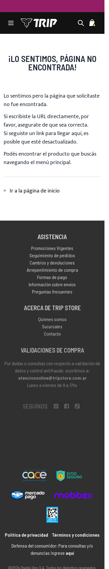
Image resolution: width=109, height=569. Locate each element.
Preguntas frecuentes (52, 292)
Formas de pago (52, 278)
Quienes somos (52, 320)
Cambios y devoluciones (52, 263)
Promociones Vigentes (52, 249)
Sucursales (52, 327)
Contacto (52, 335)
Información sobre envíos (52, 285)
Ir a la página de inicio (35, 191)
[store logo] (39, 22)
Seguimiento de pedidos (52, 256)
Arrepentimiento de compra (52, 270)
